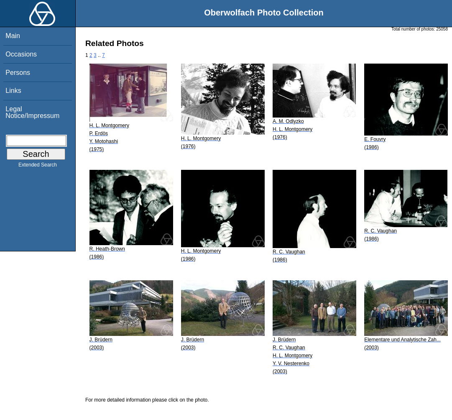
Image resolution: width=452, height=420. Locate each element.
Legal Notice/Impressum (32, 112)
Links (13, 90)
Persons (17, 72)
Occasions (21, 54)
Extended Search (37, 166)
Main (12, 35)
